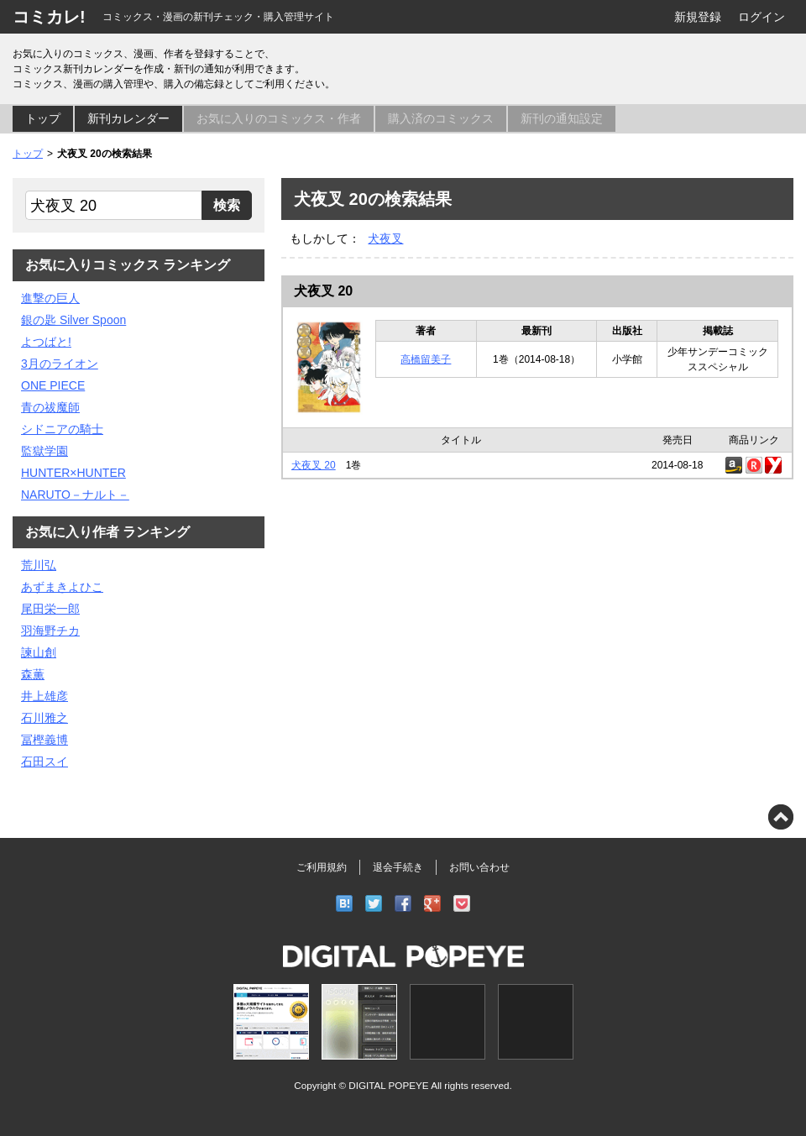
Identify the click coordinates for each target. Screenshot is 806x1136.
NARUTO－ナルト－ (75, 494)
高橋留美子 (425, 359)
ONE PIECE (53, 385)
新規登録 (697, 17)
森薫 (32, 674)
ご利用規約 (321, 867)
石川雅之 (44, 718)
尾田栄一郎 (50, 608)
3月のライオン (59, 363)
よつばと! (46, 341)
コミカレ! (49, 17)
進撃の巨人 (50, 298)
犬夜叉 (385, 238)
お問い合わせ (479, 867)
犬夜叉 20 (323, 291)
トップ (42, 118)
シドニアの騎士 (62, 429)
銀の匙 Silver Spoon (73, 320)
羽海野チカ (50, 630)
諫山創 (38, 652)
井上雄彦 (44, 696)
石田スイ (44, 761)
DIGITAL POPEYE (388, 1085)
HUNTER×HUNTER (73, 472)
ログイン (761, 17)
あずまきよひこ (62, 587)
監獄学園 (44, 451)
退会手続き (398, 867)
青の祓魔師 (50, 407)
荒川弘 (38, 565)
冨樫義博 (44, 739)
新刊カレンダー (128, 118)
